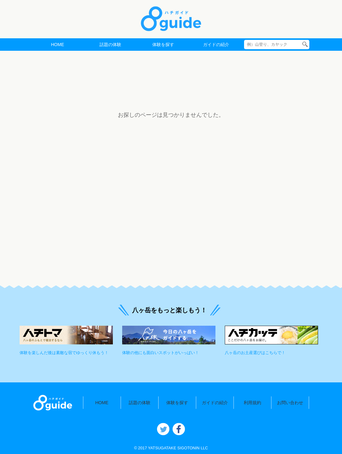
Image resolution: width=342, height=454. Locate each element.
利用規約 (252, 402)
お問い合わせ (290, 402)
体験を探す (163, 44)
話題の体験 (110, 44)
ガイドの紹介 (216, 44)
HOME (57, 44)
